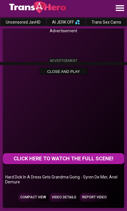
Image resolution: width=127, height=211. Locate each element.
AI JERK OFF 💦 (66, 22)
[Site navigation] (119, 8)
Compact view (33, 197)
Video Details (64, 197)
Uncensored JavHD (23, 22)
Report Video (94, 197)
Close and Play (63, 71)
